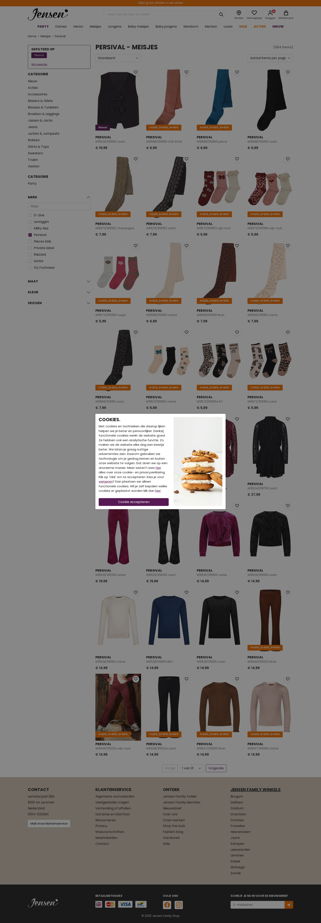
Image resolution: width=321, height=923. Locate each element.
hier (158, 468)
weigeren (106, 481)
